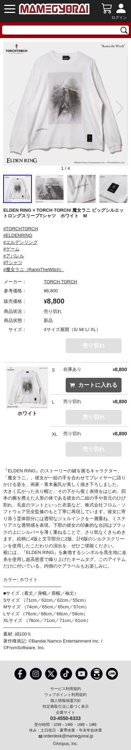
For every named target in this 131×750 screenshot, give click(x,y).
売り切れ (93, 345)
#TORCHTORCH (20, 228)
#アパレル (13, 255)
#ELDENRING (17, 235)
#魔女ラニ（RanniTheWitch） (33, 269)
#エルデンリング (20, 242)
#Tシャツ (12, 262)
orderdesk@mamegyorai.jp (68, 736)
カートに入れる (93, 385)
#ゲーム (11, 249)
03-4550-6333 (65, 718)
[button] (119, 108)
